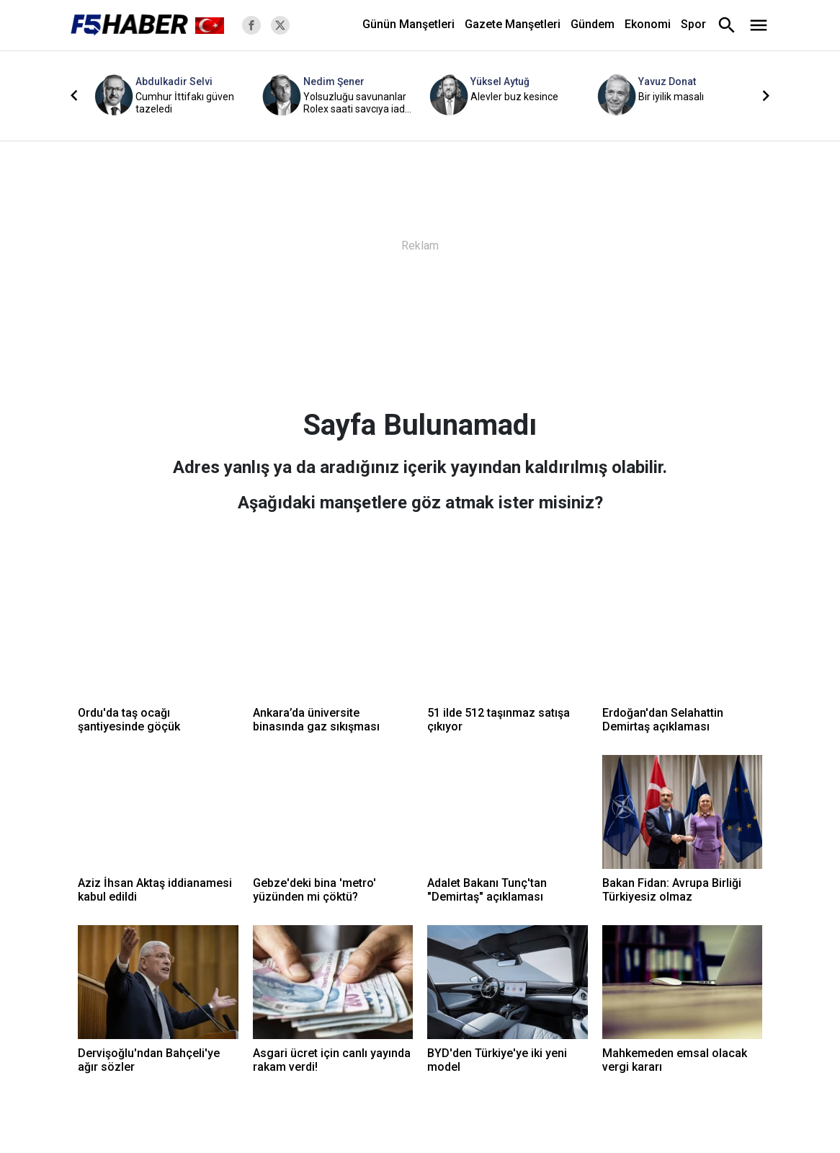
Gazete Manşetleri (512, 24)
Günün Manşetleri (408, 24)
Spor (693, 24)
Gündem (593, 24)
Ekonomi (648, 24)
